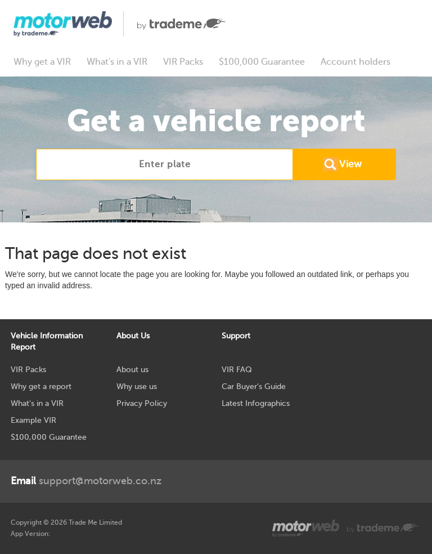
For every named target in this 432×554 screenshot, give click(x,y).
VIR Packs (183, 62)
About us (132, 369)
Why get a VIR (42, 62)
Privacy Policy (141, 403)
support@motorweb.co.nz (86, 480)
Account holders (355, 62)
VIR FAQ (237, 369)
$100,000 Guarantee (262, 62)
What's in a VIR (117, 62)
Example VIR (33, 420)
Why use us (136, 386)
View (350, 164)
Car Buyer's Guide (254, 386)
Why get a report (41, 386)
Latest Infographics (256, 403)
